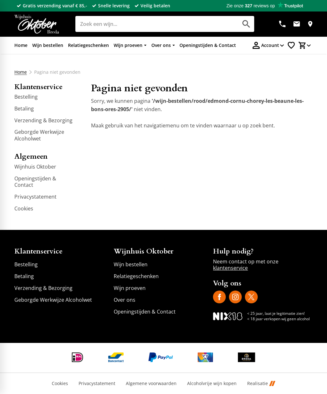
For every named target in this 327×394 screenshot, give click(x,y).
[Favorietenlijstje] (291, 45)
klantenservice (230, 267)
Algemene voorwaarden (151, 383)
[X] (251, 297)
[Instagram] (235, 297)
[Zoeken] (149, 24)
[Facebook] (219, 297)
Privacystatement (97, 383)
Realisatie (261, 383)
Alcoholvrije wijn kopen (212, 383)
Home (20, 72)
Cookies (60, 383)
